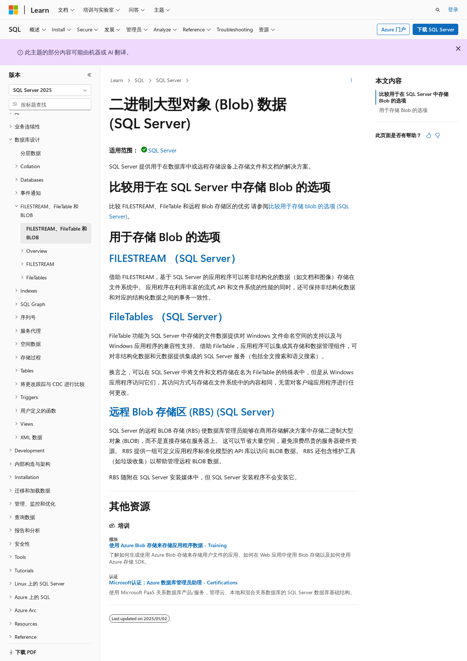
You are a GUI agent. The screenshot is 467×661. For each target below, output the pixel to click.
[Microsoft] (13, 10)
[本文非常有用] (428, 135)
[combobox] (50, 90)
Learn (117, 80)
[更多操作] (351, 80)
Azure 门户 (393, 29)
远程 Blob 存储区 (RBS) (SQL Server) (191, 411)
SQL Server (168, 80)
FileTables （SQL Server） (168, 316)
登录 (453, 9)
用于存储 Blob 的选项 (403, 110)
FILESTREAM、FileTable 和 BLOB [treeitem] (56, 224)
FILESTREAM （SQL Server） (175, 257)
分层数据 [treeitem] (30, 143)
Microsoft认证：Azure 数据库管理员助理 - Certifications (173, 582)
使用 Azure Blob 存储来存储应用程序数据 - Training (168, 545)
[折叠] (89, 74)
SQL (139, 80)
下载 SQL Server (435, 29)
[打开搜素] (438, 9)
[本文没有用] (437, 135)
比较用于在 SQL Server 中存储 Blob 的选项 (413, 97)
